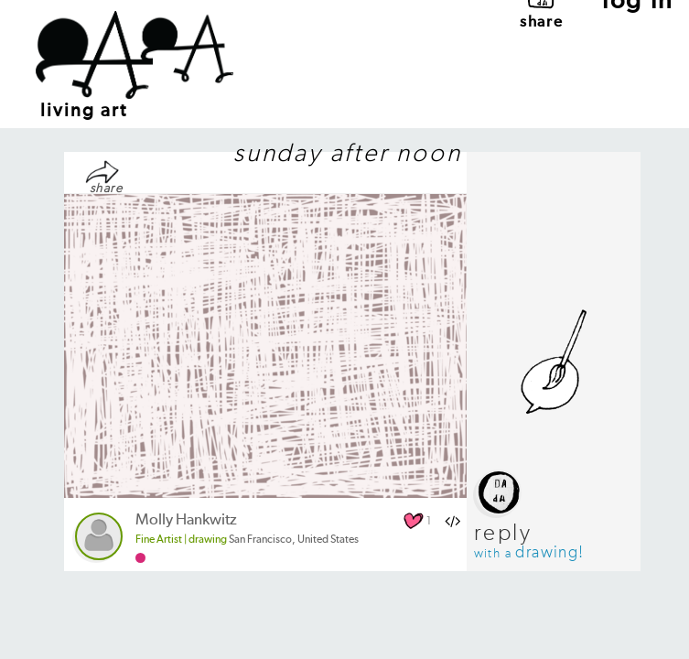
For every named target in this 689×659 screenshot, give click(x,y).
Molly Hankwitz (186, 520)
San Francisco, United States (247, 540)
